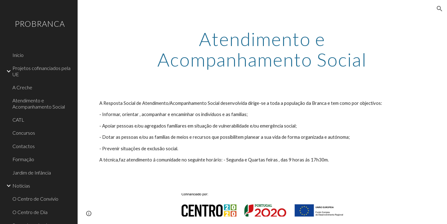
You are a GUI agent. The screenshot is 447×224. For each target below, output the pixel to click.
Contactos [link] (23, 146)
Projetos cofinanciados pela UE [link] (41, 71)
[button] (439, 8)
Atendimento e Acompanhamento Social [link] (38, 103)
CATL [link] (18, 120)
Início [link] (18, 55)
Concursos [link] (23, 133)
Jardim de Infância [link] (31, 172)
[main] (262, 49)
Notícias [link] (21, 186)
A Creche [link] (22, 87)
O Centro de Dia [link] (29, 212)
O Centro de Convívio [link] (35, 199)
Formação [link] (23, 159)
